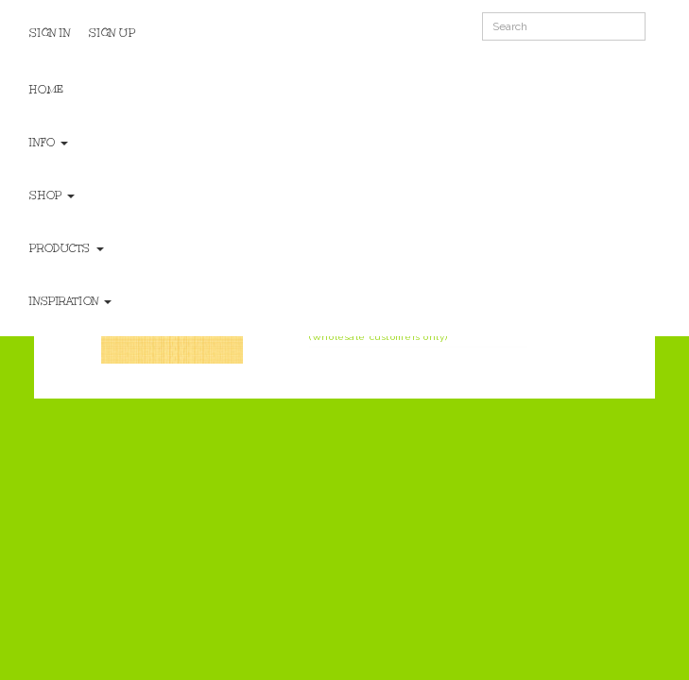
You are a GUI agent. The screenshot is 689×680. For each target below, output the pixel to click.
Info (48, 142)
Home (46, 89)
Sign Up (112, 33)
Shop (52, 195)
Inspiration (70, 301)
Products (66, 248)
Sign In (49, 33)
